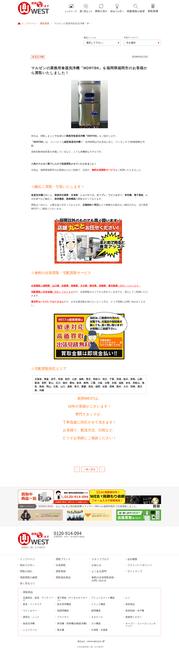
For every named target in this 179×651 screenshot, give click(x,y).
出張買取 (61, 565)
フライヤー (63, 617)
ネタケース (97, 617)
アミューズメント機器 (103, 598)
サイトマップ (134, 571)
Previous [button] (154, 506)
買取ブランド (63, 559)
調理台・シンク (31, 617)
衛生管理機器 (64, 604)
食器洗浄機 (29, 623)
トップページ (29, 23)
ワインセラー (30, 610)
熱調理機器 (63, 610)
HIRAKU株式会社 (94, 641)
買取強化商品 (63, 577)
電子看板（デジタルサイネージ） (72, 599)
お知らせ (96, 565)
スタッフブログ (100, 559)
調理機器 (96, 610)
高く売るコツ (27, 583)
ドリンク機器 (98, 604)
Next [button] (158, 506)
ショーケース (30, 630)
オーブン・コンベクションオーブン (140, 624)
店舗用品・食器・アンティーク (38, 599)
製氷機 (60, 630)
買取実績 (44, 23)
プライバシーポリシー (139, 565)
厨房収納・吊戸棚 (134, 610)
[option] (99, 506)
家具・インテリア (32, 604)
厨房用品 (130, 604)
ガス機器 (96, 623)
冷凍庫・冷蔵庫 (99, 630)
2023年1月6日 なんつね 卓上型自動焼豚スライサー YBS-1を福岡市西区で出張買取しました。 (88, 506)
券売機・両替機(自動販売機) (72, 623)
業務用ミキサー (133, 617)
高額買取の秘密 (28, 577)
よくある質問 (99, 571)
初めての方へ (27, 565)
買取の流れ (26, 571)
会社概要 (132, 559)
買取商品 (28, 592)
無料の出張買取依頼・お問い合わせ (104, 579)
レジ (127, 598)
